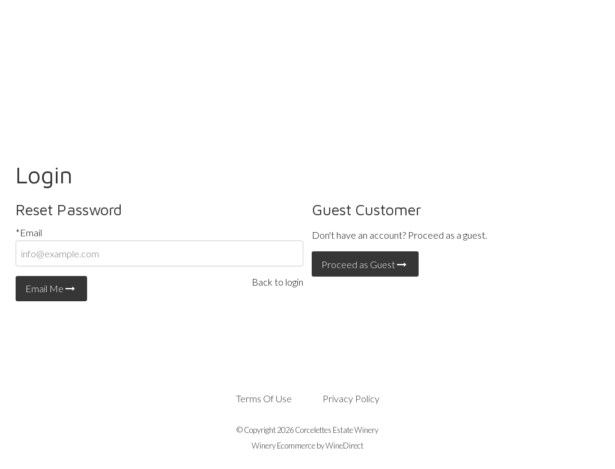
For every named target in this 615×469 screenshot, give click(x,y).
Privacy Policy (351, 398)
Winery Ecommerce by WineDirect (307, 445)
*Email (29, 232)
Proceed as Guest (365, 264)
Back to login (277, 281)
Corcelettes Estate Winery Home (307, 61)
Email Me (51, 288)
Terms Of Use (264, 398)
